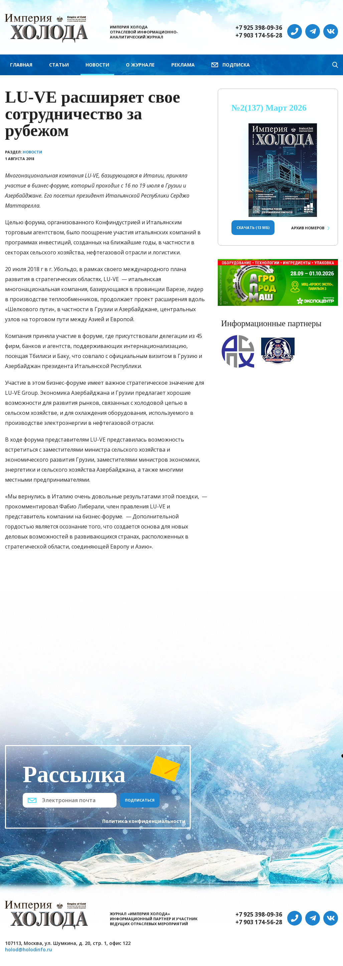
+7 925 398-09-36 (258, 27)
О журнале (140, 65)
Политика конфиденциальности (143, 821)
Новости (97, 65)
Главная (21, 65)
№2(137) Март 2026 (269, 108)
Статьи (59, 65)
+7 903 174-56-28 (258, 35)
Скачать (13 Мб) (253, 227)
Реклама (183, 65)
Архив (307, 227)
